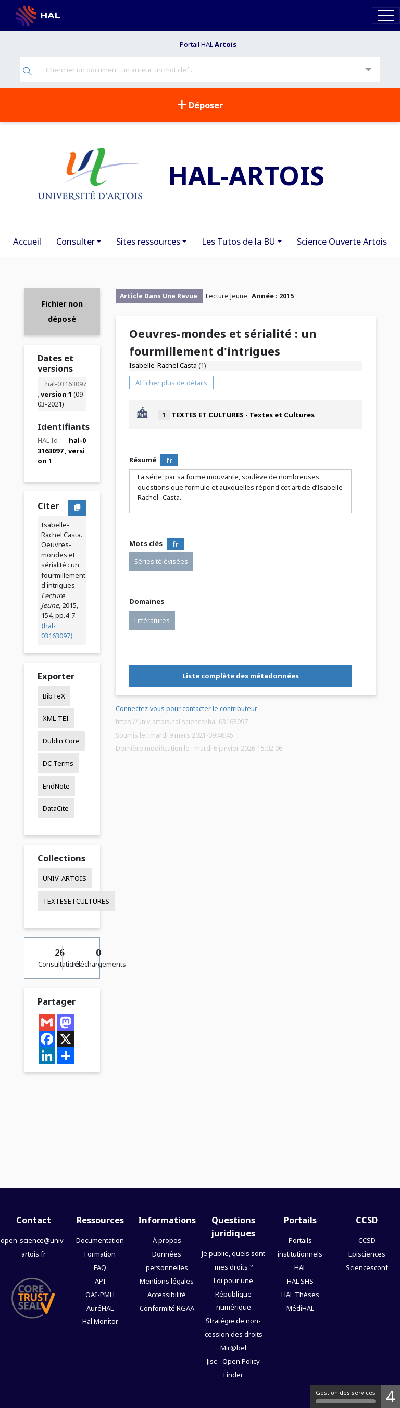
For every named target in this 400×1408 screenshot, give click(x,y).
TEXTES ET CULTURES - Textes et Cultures (243, 415)
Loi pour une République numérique (233, 1294)
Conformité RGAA (167, 1308)
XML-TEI (56, 718)
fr (169, 460)
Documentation (100, 1240)
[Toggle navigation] (386, 15)
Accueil (27, 241)
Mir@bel (233, 1347)
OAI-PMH (100, 1294)
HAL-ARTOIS (246, 175)
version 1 (56, 394)
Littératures (152, 620)
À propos (167, 1240)
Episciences (366, 1254)
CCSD (367, 1240)
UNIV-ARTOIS (64, 878)
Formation (100, 1254)
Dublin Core (61, 740)
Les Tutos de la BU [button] (239, 241)
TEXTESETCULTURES (76, 901)
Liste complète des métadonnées (240, 675)
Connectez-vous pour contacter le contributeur (186, 708)
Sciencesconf (367, 1267)
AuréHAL (100, 1308)
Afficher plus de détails (171, 382)
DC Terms (58, 763)
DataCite (56, 808)
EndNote (56, 786)
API (100, 1281)
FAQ (100, 1267)
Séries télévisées (161, 561)
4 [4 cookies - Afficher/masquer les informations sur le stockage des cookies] (390, 1396)
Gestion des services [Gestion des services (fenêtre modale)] (346, 1396)
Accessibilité (166, 1294)
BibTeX (54, 696)
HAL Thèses (300, 1294)
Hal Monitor (100, 1321)
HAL (300, 1267)
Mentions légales (167, 1281)
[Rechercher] (27, 72)
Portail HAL (208, 44)
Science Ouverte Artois (342, 241)
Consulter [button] (75, 241)
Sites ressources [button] (148, 241)
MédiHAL (300, 1308)
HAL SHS (300, 1281)
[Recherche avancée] (368, 70)
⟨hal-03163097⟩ (57, 630)
